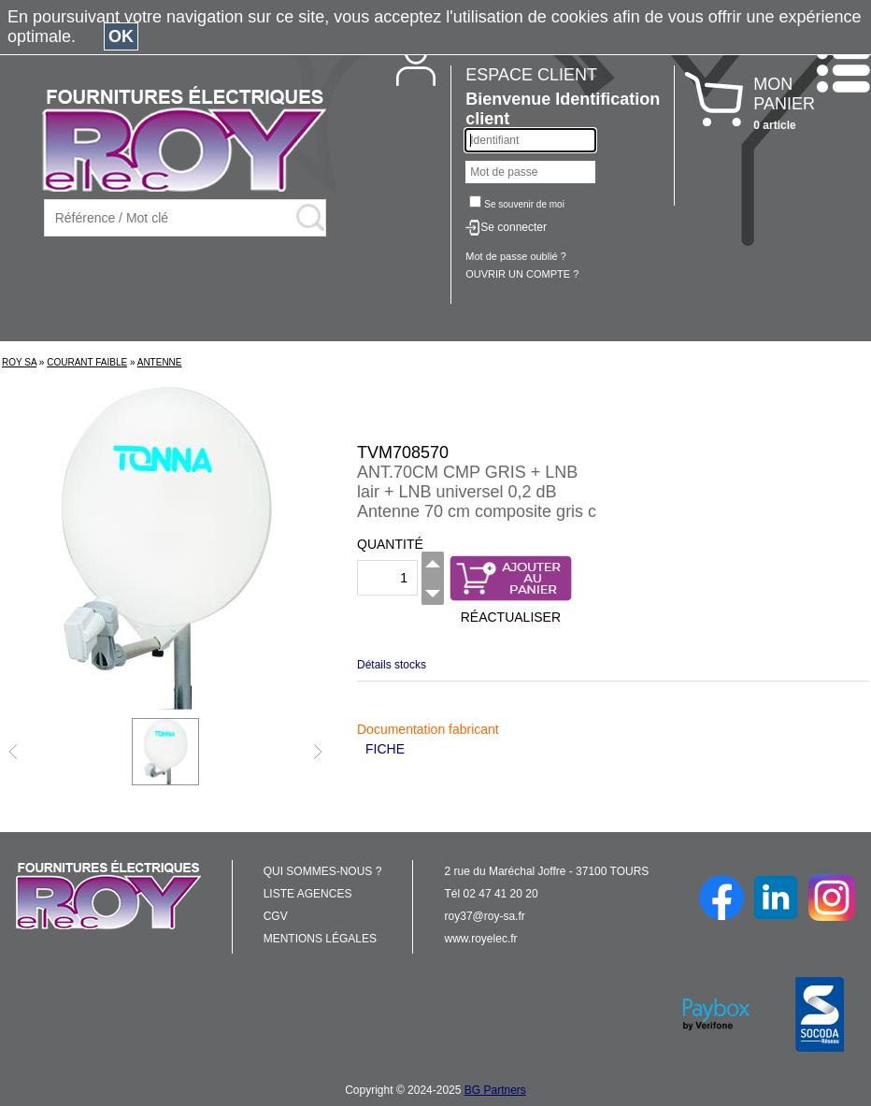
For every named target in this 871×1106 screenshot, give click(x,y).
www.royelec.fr (481, 938)
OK (121, 36)
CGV (276, 916)
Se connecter (513, 227)
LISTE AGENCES (308, 893)
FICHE (385, 748)
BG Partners (495, 1090)
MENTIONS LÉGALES (320, 938)
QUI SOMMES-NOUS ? (323, 871)
